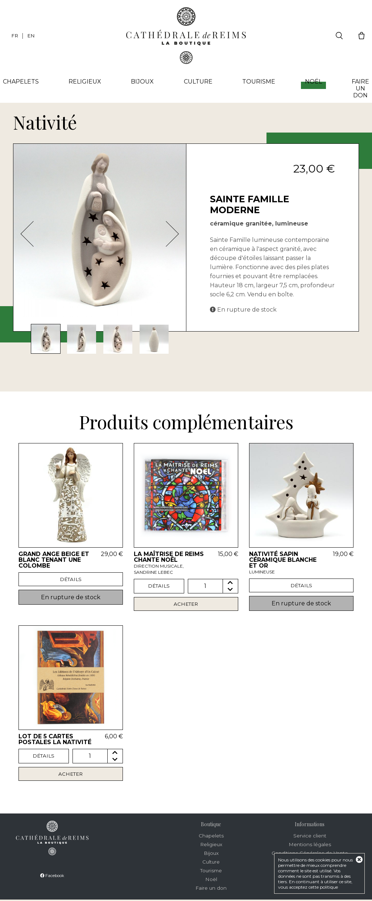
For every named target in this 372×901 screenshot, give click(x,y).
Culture (198, 81)
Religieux (86, 81)
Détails (70, 579)
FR (14, 35)
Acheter (186, 604)
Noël (312, 83)
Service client (310, 837)
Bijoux (143, 81)
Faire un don (358, 88)
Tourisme (257, 81)
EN (32, 35)
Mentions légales (309, 846)
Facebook (52, 877)
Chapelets (23, 81)
